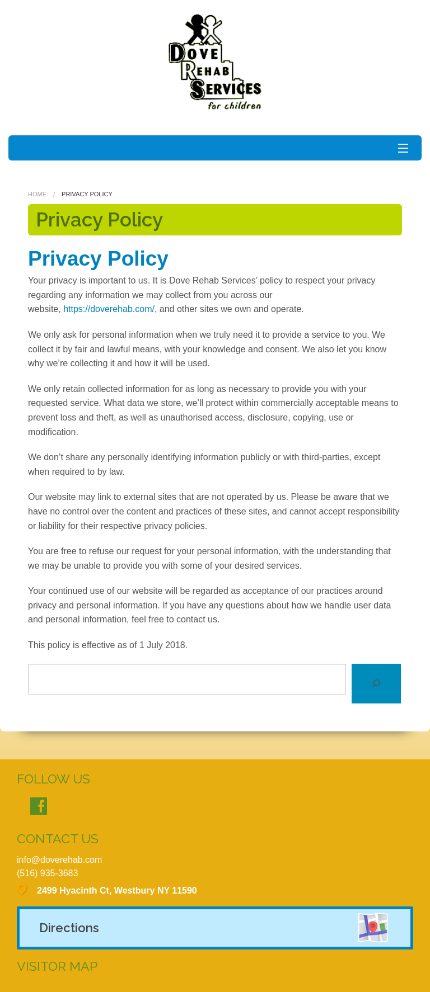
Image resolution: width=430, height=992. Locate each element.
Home (37, 194)
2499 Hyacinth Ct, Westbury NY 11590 (117, 890)
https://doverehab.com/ (109, 309)
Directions (69, 927)
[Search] (376, 683)
